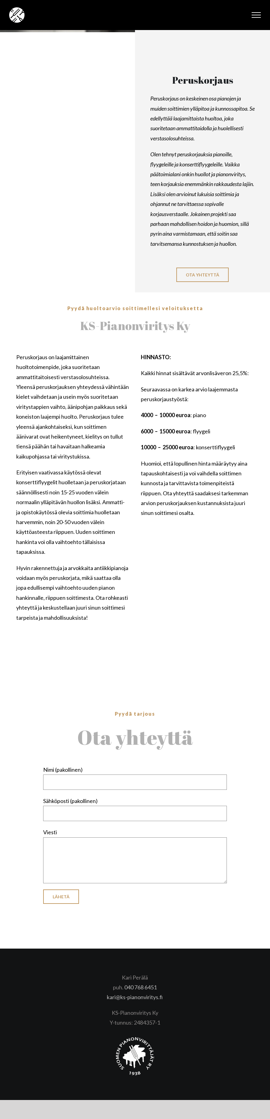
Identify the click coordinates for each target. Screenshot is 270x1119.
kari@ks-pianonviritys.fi (135, 997)
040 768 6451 (140, 987)
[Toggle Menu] (256, 15)
